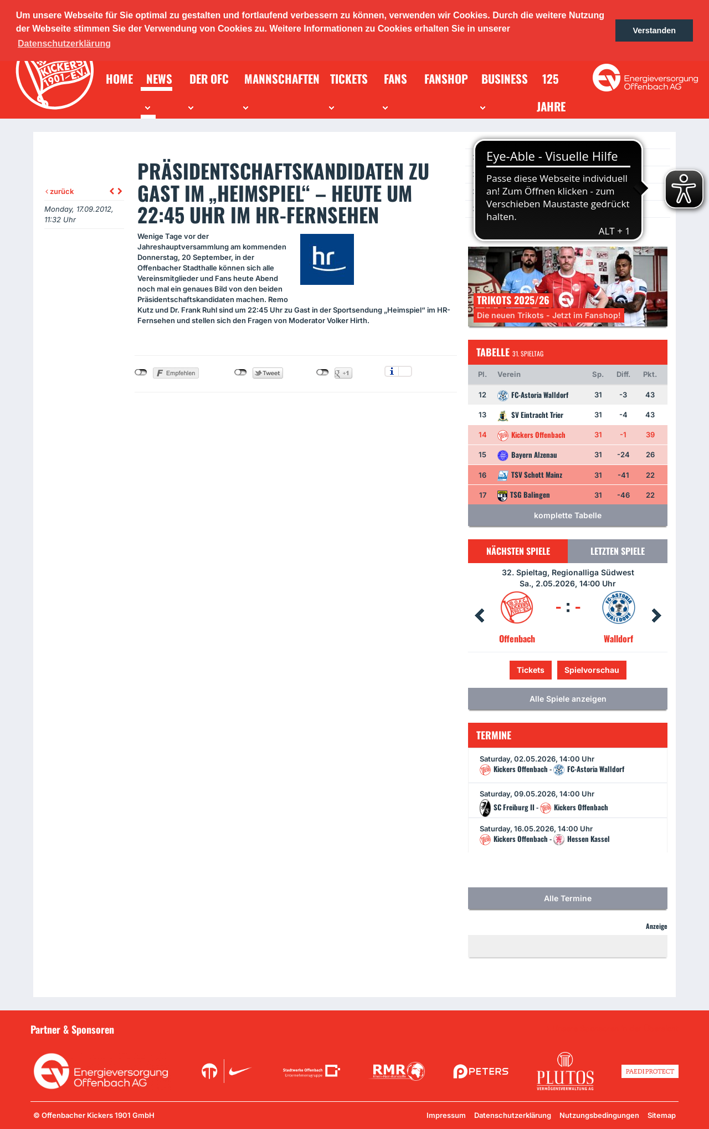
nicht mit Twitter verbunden (240, 372)
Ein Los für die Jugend (516, 208)
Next (656, 616)
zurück (59, 191)
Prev (479, 616)
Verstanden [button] (654, 30)
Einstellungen (405, 371)
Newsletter (498, 191)
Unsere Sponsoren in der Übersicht (615, 1028)
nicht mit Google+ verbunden (322, 372)
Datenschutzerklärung (512, 1115)
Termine (493, 174)
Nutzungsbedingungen (599, 1115)
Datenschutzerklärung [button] (64, 43)
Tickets (530, 670)
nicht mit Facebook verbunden (141, 372)
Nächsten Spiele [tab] (518, 551)
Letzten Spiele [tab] (617, 551)
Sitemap (662, 1115)
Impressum (446, 1115)
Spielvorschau (591, 670)
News (489, 157)
